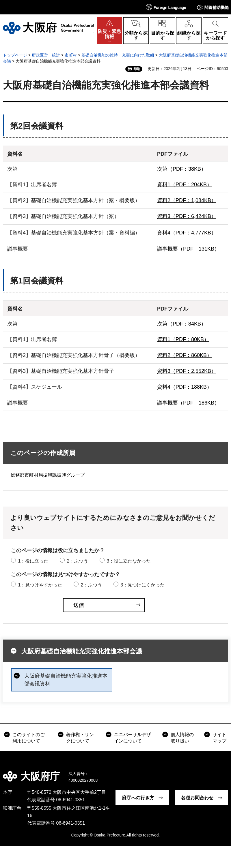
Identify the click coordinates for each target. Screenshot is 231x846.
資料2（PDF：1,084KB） (186, 200)
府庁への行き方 (138, 797)
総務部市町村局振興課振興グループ (48, 475)
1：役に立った (33, 561)
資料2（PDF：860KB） (184, 355)
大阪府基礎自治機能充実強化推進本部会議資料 (65, 680)
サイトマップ (219, 737)
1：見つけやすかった (40, 584)
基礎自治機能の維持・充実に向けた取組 (117, 55)
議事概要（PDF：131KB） (188, 249)
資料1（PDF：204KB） (184, 184)
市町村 (71, 55)
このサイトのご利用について (28, 737)
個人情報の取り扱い (182, 737)
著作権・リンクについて (80, 737)
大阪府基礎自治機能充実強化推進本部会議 (81, 651)
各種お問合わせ (197, 797)
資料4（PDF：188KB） (184, 387)
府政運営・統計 (46, 55)
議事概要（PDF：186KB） (188, 403)
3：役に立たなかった (129, 561)
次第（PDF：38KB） (181, 169)
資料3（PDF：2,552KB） (186, 371)
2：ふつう (77, 561)
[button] (166, 7)
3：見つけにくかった (142, 584)
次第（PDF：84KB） (181, 324)
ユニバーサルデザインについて (132, 737)
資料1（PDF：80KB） (183, 339)
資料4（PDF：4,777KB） (186, 233)
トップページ (15, 55)
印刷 (136, 69)
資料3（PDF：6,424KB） (186, 216)
